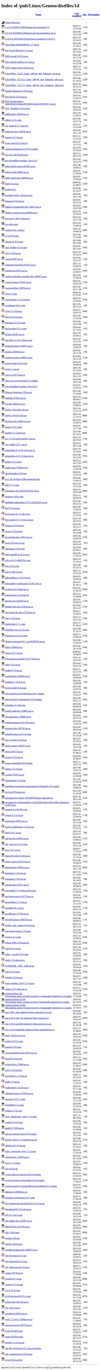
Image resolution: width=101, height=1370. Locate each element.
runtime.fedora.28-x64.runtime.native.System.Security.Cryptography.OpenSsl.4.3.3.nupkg (38, 994)
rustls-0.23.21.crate (14, 1041)
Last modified (76, 14)
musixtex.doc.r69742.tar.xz (17, 728)
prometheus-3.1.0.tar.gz (16, 902)
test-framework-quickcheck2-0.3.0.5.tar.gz (24, 1203)
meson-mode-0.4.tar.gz (15, 688)
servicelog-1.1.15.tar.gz (16, 1076)
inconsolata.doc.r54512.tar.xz (18, 537)
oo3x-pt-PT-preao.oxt (15, 792)
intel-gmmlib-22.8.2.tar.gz (17, 554)
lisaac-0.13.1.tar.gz (14, 653)
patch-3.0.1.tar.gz (13, 832)
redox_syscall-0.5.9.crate (16, 954)
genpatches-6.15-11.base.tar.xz (19, 456)
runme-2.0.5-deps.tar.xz (16, 989)
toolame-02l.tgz (12, 1238)
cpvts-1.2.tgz (11, 294)
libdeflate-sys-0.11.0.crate (17, 630)
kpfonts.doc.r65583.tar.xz (17, 601)
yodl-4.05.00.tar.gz (14, 1331)
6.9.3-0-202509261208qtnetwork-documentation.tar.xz (30, 33)
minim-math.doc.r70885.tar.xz (19, 711)
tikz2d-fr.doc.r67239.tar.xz (17, 1226)
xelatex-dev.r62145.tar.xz (17, 1302)
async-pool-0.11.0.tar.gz (16, 143)
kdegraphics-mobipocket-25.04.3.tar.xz (23, 583)
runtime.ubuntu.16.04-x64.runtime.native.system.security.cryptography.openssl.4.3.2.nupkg (37, 1000)
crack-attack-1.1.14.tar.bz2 (17, 299)
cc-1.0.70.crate (12, 236)
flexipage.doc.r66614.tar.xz (17, 421)
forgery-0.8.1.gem (13, 427)
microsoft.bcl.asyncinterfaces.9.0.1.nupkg (24, 693)
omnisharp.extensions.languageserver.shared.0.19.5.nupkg (32, 786)
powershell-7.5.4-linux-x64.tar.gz (20, 890)
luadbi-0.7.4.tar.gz (13, 670)
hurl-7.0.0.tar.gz (12, 508)
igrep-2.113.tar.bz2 (14, 531)
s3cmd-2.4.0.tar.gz (13, 1058)
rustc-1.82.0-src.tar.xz (15, 1035)
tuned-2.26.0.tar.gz (13, 1244)
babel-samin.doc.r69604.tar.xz (19, 178)
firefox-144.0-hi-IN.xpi (16, 415)
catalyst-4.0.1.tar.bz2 (14, 230)
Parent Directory (12, 22)
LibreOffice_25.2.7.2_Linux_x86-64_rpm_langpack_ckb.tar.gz (34, 85)
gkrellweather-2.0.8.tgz (16, 473)
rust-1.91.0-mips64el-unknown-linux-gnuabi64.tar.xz (29, 1029)
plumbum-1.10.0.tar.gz (15, 873)
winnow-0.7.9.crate (14, 1284)
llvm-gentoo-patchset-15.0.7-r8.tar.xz (22, 659)
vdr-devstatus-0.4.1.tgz (15, 1255)
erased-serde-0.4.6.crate (16, 363)
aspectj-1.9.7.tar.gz (14, 137)
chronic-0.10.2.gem (14, 241)
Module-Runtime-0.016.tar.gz (19, 91)
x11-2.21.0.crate (12, 1290)
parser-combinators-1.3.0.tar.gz (19, 827)
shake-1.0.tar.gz (12, 1082)
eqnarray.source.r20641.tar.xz (18, 357)
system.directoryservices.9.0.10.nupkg (23, 1174)
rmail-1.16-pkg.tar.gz (15, 960)
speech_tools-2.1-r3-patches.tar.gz (21, 1140)
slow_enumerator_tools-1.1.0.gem (21, 1116)
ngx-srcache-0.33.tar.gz (16, 740)
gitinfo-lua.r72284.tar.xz (16, 467)
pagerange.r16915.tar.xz (16, 821)
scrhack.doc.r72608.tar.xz (17, 1064)
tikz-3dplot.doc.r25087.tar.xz (18, 1221)
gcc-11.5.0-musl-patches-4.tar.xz (20, 438)
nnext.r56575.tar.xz (14, 751)
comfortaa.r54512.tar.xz (16, 270)
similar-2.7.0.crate (13, 1111)
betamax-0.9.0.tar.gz (14, 201)
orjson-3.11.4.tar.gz (14, 815)
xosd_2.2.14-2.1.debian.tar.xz (18, 1319)
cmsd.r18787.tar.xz (14, 259)
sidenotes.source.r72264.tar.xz (19, 1093)
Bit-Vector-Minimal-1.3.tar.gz (19, 50)
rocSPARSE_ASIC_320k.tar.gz (19, 966)
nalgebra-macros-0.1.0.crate (18, 734)
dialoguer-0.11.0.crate (15, 323)
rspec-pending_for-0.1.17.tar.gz (19, 983)
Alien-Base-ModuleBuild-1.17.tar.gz (22, 44)
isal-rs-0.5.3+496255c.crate (18, 560)
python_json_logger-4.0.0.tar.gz (20, 925)
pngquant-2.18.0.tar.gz (15, 879)
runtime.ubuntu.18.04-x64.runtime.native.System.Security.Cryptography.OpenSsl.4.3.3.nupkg (38, 1006)
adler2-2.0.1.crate (13, 120)
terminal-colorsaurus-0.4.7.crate (20, 1197)
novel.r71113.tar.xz (14, 757)
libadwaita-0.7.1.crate (15, 624)
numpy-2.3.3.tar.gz (14, 769)
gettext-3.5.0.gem (13, 462)
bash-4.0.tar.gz (12, 184)
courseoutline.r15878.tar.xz (17, 288)
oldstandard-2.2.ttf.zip (15, 780)
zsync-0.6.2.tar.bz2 (14, 1360)
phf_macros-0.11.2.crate (16, 844)
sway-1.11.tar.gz (12, 1163)
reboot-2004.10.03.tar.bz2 (17, 943)
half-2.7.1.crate (12, 485)
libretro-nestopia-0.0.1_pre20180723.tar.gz (25, 641)
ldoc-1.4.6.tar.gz (12, 618)
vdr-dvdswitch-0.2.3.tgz (16, 1261)
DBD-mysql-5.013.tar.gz (16, 56)
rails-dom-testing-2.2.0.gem (18, 931)
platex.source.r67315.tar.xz (17, 861)
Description (93, 14)
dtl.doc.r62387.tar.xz (14, 334)
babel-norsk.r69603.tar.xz (17, 172)
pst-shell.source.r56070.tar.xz (18, 919)
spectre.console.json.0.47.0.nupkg (21, 1134)
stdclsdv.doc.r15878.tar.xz (17, 1157)
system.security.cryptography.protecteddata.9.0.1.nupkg (31, 1186)
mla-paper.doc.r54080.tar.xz (18, 717)
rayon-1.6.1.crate (13, 937)
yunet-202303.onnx (14, 1337)
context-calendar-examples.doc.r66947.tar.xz (26, 276)
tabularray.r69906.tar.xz (16, 1192)
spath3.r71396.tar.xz (14, 1128)
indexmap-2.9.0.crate (15, 549)
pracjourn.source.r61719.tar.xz (19, 896)
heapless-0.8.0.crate (14, 496)
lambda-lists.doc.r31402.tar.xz (19, 606)
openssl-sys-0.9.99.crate (16, 809)
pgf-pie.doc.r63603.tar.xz (17, 838)
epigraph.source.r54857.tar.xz (19, 346)
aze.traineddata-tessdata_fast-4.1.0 (21, 160)
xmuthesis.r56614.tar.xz (16, 1313)
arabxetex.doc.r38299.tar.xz (18, 131)
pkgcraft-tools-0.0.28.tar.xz (17, 856)
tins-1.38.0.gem (12, 1232)
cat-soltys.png (11, 224)
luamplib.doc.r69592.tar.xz (17, 676)
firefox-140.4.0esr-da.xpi (16, 409)
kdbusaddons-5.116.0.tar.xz (17, 578)
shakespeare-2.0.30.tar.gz (17, 1087)
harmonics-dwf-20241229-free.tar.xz (22, 491)
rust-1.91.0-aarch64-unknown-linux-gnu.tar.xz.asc (28, 1024)
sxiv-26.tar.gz (11, 1168)
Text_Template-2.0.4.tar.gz (17, 108)
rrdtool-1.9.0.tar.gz (13, 977)
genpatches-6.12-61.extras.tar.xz (20, 450)
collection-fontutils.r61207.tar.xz (20, 265)
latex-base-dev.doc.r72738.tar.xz (20, 612)
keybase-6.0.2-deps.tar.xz (17, 589)
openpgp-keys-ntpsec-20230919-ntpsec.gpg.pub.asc (29, 798)
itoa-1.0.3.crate (12, 566)
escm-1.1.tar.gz (12, 369)
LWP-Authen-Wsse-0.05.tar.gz (19, 68)
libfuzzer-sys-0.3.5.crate (16, 635)
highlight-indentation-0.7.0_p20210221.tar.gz (26, 502)
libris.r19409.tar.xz (14, 647)
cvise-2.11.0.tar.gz (13, 311)
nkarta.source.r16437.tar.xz (17, 746)
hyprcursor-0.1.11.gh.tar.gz (17, 514)
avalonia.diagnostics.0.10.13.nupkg (21, 149)
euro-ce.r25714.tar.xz (15, 375)
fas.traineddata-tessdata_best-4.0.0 (21, 386)
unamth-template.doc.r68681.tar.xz (21, 1250)
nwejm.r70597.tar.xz (14, 775)
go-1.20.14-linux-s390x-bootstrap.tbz (22, 479)
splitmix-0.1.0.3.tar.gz (15, 1145)
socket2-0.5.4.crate (14, 1122)
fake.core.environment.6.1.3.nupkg (21, 381)
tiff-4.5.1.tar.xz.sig (13, 1215)
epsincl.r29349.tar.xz (14, 352)
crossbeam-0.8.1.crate (15, 305)
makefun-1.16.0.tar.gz (15, 682)
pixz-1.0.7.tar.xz (12, 850)
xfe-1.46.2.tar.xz (12, 1308)
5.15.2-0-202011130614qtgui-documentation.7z (27, 27)
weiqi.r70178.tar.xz (14, 1273)
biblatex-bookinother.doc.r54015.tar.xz (23, 207)
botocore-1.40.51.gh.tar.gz (17, 218)
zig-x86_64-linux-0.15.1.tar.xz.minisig (23, 1348)
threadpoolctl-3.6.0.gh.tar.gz (18, 1209)
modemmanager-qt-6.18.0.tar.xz (20, 722)
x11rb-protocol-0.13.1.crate (18, 1296)
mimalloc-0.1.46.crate (15, 705)
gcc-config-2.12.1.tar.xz (16, 444)
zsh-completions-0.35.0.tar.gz (18, 1354)
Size (85, 14)
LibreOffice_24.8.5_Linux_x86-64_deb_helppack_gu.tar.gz (33, 73)
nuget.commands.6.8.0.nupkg (18, 763)
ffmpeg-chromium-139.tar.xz (18, 392)
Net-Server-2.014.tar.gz (16, 97)
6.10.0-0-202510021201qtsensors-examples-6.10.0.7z (30, 39)
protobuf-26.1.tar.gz (14, 908)
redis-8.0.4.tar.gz (13, 948)
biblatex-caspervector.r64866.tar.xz (21, 212)
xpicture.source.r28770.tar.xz (18, 1325)
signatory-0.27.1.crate (15, 1099)
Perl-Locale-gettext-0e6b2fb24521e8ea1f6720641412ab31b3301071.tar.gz (30, 102)
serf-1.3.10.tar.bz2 (13, 1070)
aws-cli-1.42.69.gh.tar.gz (16, 155)
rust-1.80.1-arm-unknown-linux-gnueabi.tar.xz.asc (28, 1012)
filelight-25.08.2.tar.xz (15, 398)
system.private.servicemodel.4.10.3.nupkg (24, 1180)
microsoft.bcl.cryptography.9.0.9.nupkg (23, 699)
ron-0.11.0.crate (12, 972)
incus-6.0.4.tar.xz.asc (15, 543)
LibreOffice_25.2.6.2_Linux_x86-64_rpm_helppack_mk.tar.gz (34, 79)
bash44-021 (10, 189)
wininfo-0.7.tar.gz (13, 1279)
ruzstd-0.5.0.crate (13, 1047)
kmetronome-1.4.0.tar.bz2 (17, 595)
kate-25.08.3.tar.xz (13, 572)
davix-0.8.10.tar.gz (13, 317)
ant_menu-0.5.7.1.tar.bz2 (16, 126)
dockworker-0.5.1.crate (16, 328)
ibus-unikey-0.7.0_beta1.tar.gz (19, 520)
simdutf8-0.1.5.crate (14, 1105)
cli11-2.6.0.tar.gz (13, 253)
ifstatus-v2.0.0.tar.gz (14, 525)
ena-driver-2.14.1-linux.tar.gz (18, 340)
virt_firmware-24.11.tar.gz (17, 1267)
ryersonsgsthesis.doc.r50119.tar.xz (21, 1053)
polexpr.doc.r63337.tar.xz (17, 885)
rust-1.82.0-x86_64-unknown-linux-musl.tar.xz (27, 1018)
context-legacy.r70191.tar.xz (18, 282)
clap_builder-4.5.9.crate (16, 247)
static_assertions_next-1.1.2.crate (20, 1151)
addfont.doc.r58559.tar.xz (17, 114)
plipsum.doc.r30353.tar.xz (17, 867)
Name (38, 14)
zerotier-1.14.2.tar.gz (14, 1342)
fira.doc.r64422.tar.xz (15, 404)
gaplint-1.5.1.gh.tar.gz (15, 433)
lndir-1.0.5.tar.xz (12, 664)
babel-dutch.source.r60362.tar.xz (20, 166)
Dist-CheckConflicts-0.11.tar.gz (19, 62)
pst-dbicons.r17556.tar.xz (17, 914)
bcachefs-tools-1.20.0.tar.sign (18, 195)
